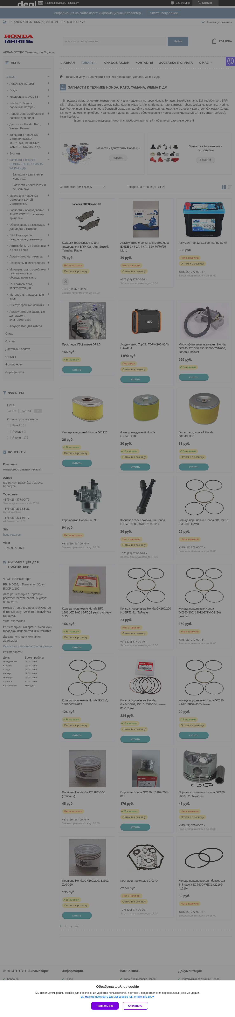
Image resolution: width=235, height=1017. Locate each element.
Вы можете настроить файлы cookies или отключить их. (116, 996)
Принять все (105, 1005)
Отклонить (135, 1005)
